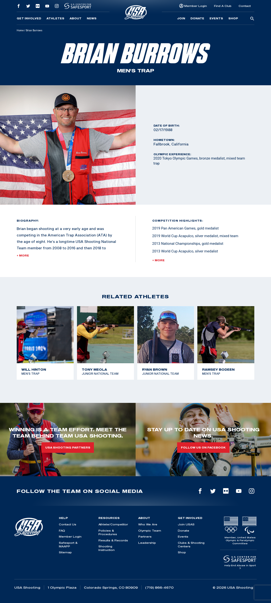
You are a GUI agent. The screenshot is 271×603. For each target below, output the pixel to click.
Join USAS (186, 524)
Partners (145, 536)
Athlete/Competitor (113, 524)
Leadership (147, 542)
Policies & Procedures (107, 532)
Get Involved (29, 18)
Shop (233, 18)
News (92, 18)
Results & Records (113, 540)
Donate (197, 18)
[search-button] (252, 18)
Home (20, 30)
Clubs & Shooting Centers (191, 544)
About (76, 18)
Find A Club (222, 5)
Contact (245, 5)
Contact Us (67, 524)
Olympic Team (149, 530)
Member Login (195, 6)
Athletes (55, 18)
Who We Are (147, 524)
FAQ (62, 530)
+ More (23, 255)
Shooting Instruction (106, 548)
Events (216, 18)
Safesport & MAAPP (68, 544)
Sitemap (65, 552)
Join (181, 18)
